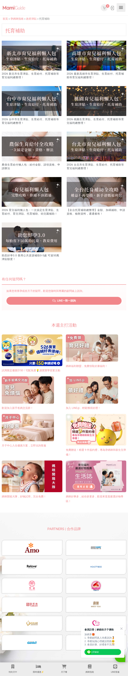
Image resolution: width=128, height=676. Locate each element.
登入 (112, 8)
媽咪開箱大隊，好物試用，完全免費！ (24, 496)
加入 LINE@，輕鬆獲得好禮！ (83, 408)
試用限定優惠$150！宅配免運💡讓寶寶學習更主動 (31, 370)
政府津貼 (31, 18)
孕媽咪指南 (17, 18)
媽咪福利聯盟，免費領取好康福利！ (87, 366)
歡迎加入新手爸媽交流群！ (17, 408)
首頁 (5, 18)
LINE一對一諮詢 (64, 300)
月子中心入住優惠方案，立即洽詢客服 (24, 445)
